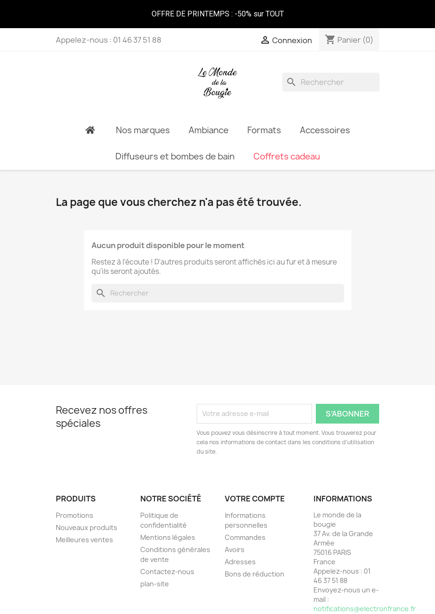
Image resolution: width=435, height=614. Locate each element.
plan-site (154, 583)
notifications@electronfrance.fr (364, 608)
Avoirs (234, 549)
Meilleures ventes (84, 539)
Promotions (74, 515)
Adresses (240, 561)
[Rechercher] (331, 82)
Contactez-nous (167, 571)
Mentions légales (167, 537)
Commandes (245, 537)
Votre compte (255, 498)
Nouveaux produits (86, 527)
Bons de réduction (254, 573)
